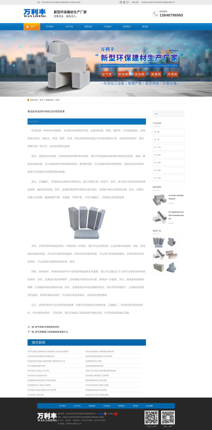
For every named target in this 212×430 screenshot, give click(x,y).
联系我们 (127, 27)
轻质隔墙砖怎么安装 (93, 361)
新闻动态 (88, 27)
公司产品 (69, 27)
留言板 (145, 27)
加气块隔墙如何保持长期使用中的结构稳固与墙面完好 (176, 215)
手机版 (110, 414)
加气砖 (159, 147)
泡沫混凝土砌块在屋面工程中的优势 (42, 390)
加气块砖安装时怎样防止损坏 (97, 385)
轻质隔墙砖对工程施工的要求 (39, 385)
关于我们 (50, 27)
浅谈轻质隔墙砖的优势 (94, 366)
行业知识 (108, 27)
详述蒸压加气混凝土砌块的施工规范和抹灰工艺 (46, 361)
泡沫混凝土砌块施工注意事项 (97, 375)
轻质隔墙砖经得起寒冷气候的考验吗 (42, 380)
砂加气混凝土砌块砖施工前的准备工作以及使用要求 (48, 351)
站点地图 (149, 406)
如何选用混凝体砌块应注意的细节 (98, 356)
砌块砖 (159, 155)
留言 (127, 2)
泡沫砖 (159, 162)
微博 (124, 2)
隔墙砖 (159, 170)
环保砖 (159, 178)
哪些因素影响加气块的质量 (96, 380)
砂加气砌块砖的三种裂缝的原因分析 (99, 351)
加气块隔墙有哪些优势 (36, 366)
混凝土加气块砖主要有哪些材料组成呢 (100, 371)
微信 (121, 2)
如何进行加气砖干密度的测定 (97, 395)
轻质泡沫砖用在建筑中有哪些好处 (41, 356)
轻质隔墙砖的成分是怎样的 (96, 390)
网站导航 (135, 2)
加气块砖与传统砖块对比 (47, 327)
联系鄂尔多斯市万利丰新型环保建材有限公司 (158, 2)
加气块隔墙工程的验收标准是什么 (51, 332)
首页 (32, 27)
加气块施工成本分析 (36, 395)
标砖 (158, 139)
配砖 (158, 131)
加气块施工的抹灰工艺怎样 (38, 371)
